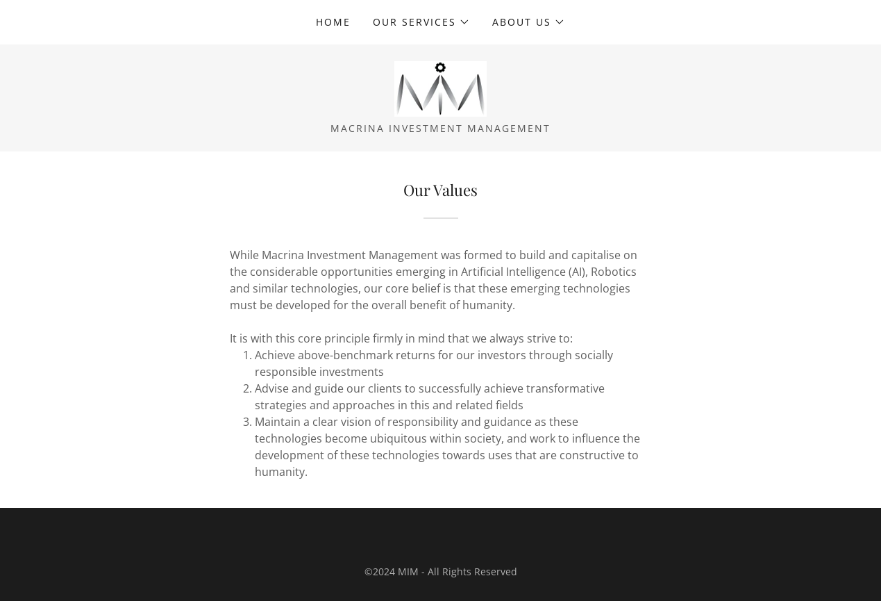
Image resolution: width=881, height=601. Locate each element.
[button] (421, 22)
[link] (440, 87)
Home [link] (333, 21)
